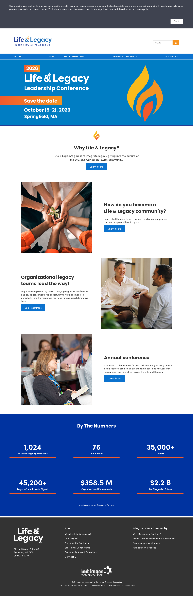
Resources (171, 56)
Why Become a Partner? (147, 533)
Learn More (96, 166)
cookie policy (142, 9)
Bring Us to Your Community (67, 56)
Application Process (144, 547)
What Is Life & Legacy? (78, 533)
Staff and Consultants (77, 547)
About (17, 56)
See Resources (33, 307)
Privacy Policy (129, 585)
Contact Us (71, 556)
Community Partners (77, 542)
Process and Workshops (146, 542)
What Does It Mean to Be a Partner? (154, 538)
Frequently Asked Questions (81, 552)
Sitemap (120, 585)
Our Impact (71, 538)
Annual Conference (125, 56)
